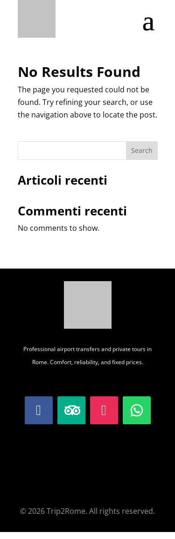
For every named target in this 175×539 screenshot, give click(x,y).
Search (142, 150)
